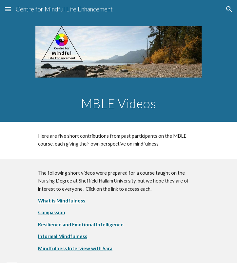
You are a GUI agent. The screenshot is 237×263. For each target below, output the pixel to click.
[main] (118, 103)
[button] (8, 9)
